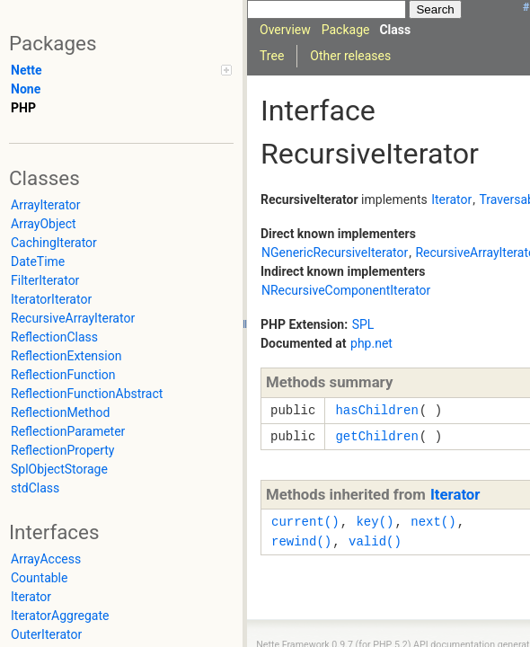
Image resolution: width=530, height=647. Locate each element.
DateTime (38, 261)
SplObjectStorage (59, 469)
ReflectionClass (54, 337)
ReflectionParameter (68, 431)
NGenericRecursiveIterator (334, 252)
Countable (39, 578)
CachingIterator (54, 242)
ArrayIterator (46, 205)
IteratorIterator (51, 299)
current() (305, 521)
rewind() (301, 541)
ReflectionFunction (63, 375)
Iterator (31, 596)
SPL (363, 324)
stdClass (35, 488)
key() (374, 521)
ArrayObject (43, 224)
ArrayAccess (46, 559)
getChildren (376, 436)
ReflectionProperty (62, 450)
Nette (26, 70)
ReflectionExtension (66, 356)
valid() (375, 541)
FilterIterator (45, 280)
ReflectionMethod (60, 412)
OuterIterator (46, 634)
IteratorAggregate (60, 615)
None (25, 89)
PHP (23, 108)
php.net (371, 343)
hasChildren (376, 410)
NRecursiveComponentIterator (345, 290)
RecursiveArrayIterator (73, 318)
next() (433, 521)
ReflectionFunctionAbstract (87, 393)
